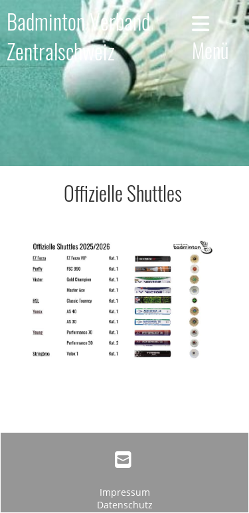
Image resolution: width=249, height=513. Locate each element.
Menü (210, 39)
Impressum (125, 492)
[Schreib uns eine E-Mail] (123, 459)
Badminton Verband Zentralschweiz (78, 36)
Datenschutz (125, 504)
